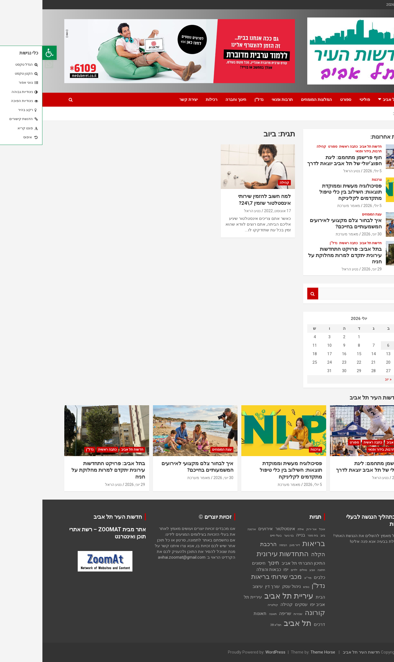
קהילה (242, 183)
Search (270, 293)
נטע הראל (210, 211)
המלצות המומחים (274, 99)
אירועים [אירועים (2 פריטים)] (223, 528)
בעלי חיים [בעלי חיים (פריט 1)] (233, 535)
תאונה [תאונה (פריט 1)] (230, 614)
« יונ (346, 379)
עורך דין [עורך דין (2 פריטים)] (230, 586)
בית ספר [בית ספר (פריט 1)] (270, 535)
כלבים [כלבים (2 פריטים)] (277, 577)
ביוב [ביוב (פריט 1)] (280, 535)
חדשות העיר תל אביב (318, 652)
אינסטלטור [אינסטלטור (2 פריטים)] (243, 528)
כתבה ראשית (306, 146)
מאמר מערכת (306, 205)
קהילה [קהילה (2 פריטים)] (244, 604)
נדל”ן (216, 99)
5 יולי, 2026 (330, 171)
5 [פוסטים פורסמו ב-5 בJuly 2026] (361, 345)
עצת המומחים (329, 214)
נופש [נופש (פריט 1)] (264, 587)
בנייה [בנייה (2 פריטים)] (258, 535)
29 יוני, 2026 (329, 269)
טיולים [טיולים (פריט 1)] (261, 570)
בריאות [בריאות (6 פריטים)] (271, 543)
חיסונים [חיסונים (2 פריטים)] (216, 563)
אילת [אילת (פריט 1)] (258, 529)
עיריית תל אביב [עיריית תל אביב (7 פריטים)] (246, 595)
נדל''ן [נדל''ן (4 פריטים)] (276, 586)
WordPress (233, 652)
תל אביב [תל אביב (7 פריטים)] (255, 623)
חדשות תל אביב (354, 99)
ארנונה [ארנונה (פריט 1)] (209, 529)
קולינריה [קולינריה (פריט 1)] (230, 605)
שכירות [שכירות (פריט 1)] (255, 614)
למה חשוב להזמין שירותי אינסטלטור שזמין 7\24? (221, 199)
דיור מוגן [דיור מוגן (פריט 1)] (252, 545)
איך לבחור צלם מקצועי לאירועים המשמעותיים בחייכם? (303, 223)
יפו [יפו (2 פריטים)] (243, 569)
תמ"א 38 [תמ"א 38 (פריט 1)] (233, 625)
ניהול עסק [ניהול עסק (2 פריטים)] (249, 586)
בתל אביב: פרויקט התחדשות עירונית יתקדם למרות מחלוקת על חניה (302, 255)
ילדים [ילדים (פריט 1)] (251, 570)
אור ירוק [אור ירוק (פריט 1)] (269, 529)
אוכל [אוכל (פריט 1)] (280, 529)
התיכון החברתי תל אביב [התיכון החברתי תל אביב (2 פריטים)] (261, 563)
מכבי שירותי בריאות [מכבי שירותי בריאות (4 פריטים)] (234, 577)
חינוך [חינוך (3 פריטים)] (231, 562)
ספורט (303, 99)
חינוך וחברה (193, 99)
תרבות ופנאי (239, 99)
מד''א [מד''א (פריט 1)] (265, 578)
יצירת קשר (146, 99)
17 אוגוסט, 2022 (235, 211)
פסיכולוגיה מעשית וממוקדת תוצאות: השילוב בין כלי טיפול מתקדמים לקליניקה (308, 192)
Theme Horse (280, 652)
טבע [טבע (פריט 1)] (270, 570)
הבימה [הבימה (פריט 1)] (241, 545)
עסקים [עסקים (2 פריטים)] (259, 604)
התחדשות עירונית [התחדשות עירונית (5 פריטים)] (240, 554)
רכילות (169, 99)
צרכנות (334, 180)
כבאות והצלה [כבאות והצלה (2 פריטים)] (226, 569)
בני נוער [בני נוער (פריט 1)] (246, 535)
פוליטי (322, 99)
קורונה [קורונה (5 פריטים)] (272, 612)
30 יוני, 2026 (329, 234)
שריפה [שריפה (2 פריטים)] (243, 613)
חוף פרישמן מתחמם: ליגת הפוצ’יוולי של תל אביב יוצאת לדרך (302, 160)
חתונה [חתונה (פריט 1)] (279, 570)
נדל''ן (291, 243)
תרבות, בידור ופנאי (326, 151)
